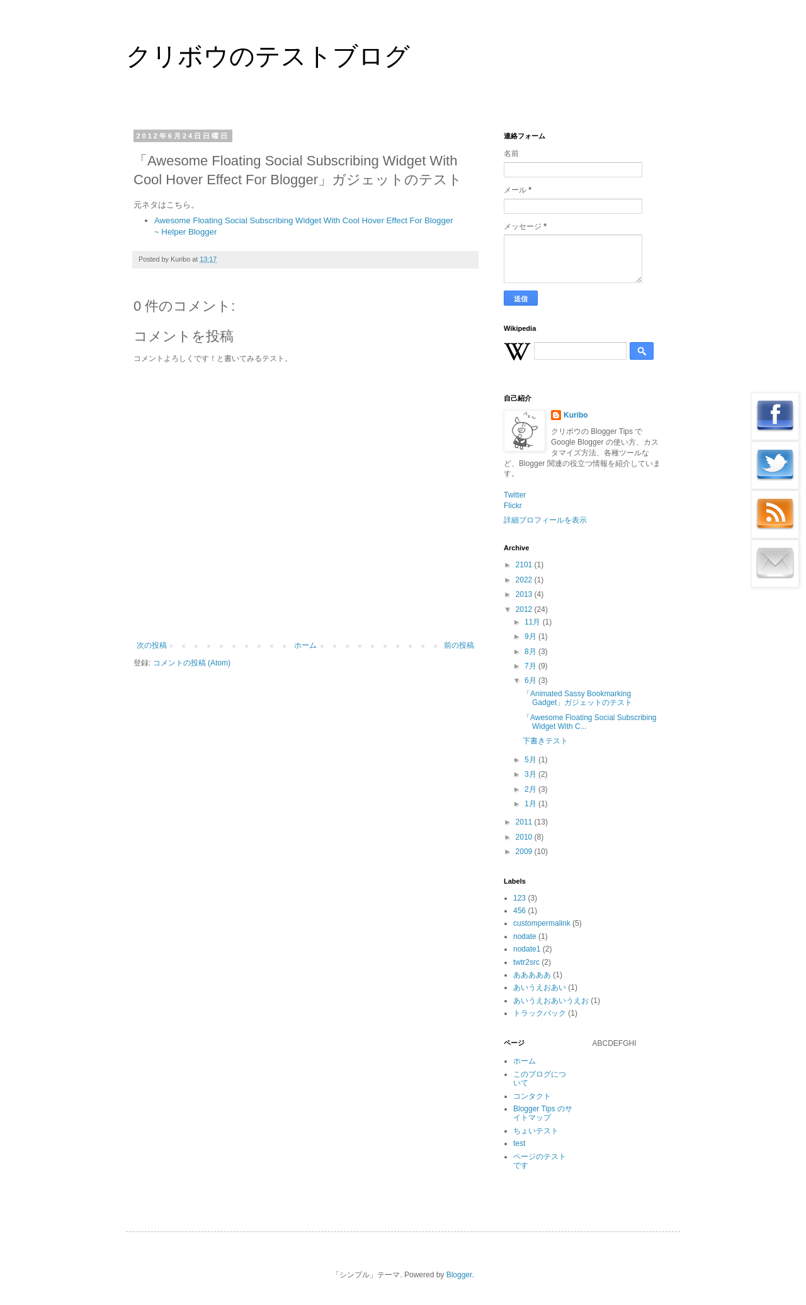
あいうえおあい (539, 987)
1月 (531, 803)
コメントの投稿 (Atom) (191, 662)
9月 (531, 636)
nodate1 (526, 949)
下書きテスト (545, 740)
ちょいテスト (536, 1130)
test (519, 1143)
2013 (525, 594)
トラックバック (539, 1013)
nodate (524, 936)
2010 (525, 837)
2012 (525, 609)
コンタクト (532, 1096)
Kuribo (576, 415)
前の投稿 (459, 645)
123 (519, 898)
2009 (525, 851)
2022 (525, 579)
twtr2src (526, 962)
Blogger (459, 1274)
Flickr (513, 505)
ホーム (305, 645)
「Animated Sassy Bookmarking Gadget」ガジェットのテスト (577, 698)
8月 (531, 651)
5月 (531, 759)
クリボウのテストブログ (268, 56)
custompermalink (541, 923)
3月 (531, 774)
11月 (534, 622)
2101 (525, 564)
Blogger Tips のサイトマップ (542, 1113)
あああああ (532, 974)
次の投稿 (152, 645)
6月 (531, 680)
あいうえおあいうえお (551, 1000)
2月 (531, 789)
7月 (531, 666)
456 (519, 910)
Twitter (515, 495)
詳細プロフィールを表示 (545, 520)
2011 (525, 822)
